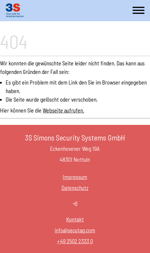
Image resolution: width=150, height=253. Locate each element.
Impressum (75, 176)
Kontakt (75, 219)
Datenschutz (75, 187)
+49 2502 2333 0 (75, 241)
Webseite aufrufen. (63, 110)
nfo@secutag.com (75, 230)
